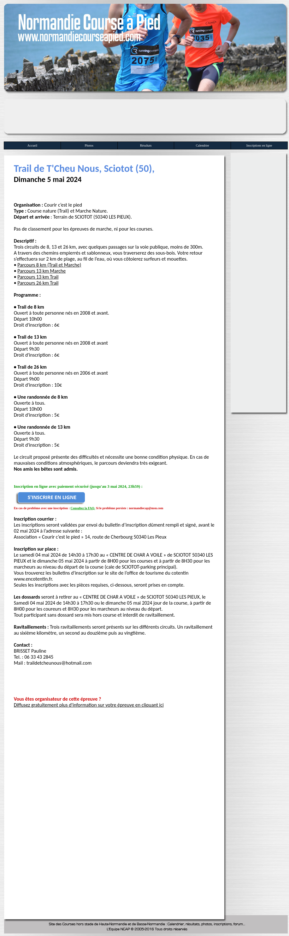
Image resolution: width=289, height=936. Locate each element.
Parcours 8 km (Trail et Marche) (49, 265)
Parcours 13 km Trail (37, 277)
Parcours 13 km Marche (41, 271)
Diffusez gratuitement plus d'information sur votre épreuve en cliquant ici (89, 705)
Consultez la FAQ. (83, 508)
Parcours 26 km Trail (37, 283)
